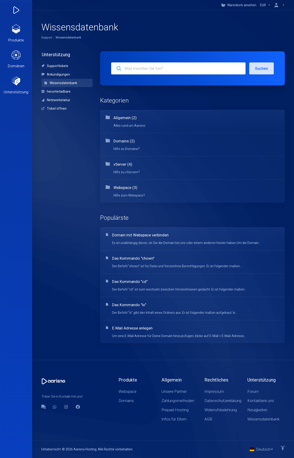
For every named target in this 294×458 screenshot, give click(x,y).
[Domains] (16, 60)
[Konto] (278, 5)
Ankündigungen (56, 74)
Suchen (261, 68)
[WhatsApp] (55, 407)
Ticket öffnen (54, 108)
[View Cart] (238, 5)
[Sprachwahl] (261, 449)
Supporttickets (55, 66)
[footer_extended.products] (16, 34)
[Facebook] (78, 407)
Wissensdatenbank (60, 83)
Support (46, 37)
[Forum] (43, 407)
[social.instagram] (66, 407)
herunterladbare (56, 91)
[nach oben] (282, 448)
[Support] (16, 86)
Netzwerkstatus (56, 100)
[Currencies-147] (265, 5)
